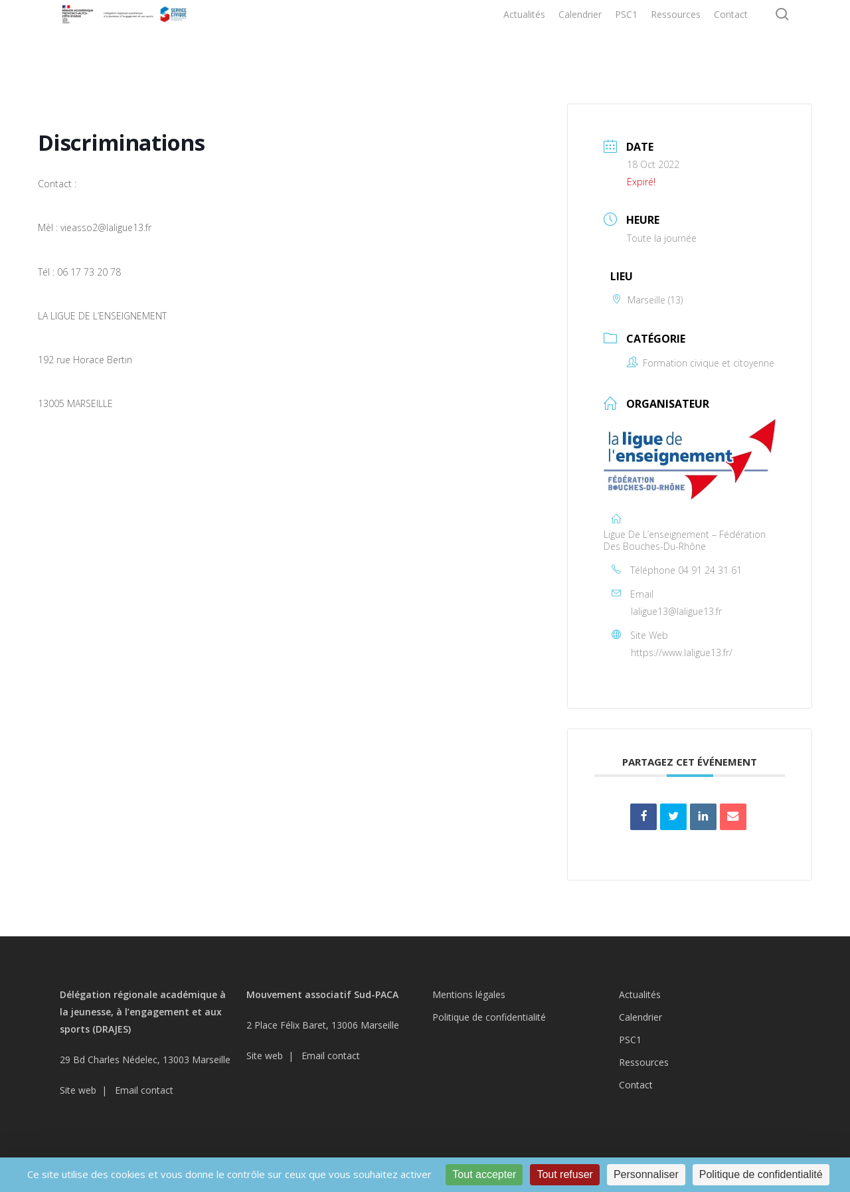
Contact (636, 1084)
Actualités (640, 994)
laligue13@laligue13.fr (676, 611)
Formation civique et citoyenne (700, 363)
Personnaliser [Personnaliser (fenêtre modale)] (646, 1174)
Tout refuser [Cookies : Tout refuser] (564, 1174)
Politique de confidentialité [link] (761, 1174)
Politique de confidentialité (489, 1017)
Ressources (644, 1062)
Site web (78, 1090)
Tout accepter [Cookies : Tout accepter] (484, 1174)
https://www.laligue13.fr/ (681, 652)
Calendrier (640, 1017)
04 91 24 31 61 (710, 570)
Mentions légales (468, 994)
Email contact (144, 1090)
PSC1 (630, 1039)
